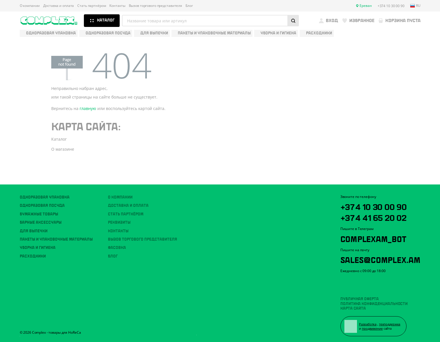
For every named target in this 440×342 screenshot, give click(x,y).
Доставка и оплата (58, 6)
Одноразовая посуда (42, 203)
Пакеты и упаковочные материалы (56, 237)
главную (88, 108)
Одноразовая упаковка (45, 195)
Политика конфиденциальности (374, 302)
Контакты (117, 6)
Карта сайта (353, 307)
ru (415, 6)
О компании (30, 6)
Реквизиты (119, 220)
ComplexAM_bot (374, 237)
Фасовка (117, 245)
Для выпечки (34, 228)
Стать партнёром (91, 6)
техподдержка (390, 323)
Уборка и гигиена (38, 245)
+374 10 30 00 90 (375, 204)
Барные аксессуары (41, 220)
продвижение (373, 328)
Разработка (368, 323)
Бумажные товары (39, 212)
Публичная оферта (359, 298)
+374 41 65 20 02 (375, 215)
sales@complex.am (382, 258)
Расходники (33, 253)
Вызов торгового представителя (155, 6)
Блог (189, 6)
